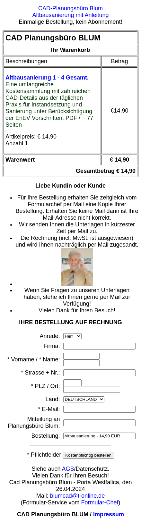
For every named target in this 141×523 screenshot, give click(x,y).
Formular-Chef (100, 502)
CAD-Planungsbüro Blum (70, 8)
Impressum (108, 514)
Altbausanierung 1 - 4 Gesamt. (47, 77)
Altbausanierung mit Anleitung (70, 15)
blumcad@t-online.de (77, 496)
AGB (68, 469)
